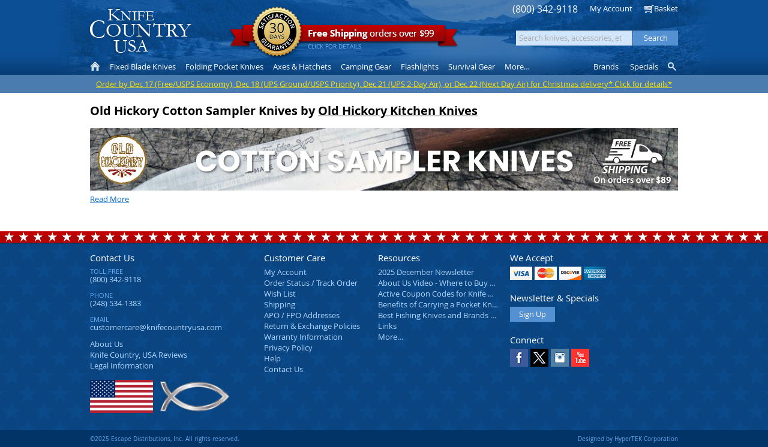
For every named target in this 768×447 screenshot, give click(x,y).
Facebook (519, 358)
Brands (606, 66)
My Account (611, 8)
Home (95, 66)
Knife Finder (673, 66)
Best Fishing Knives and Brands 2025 (442, 315)
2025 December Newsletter (426, 272)
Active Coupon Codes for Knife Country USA (455, 293)
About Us (106, 344)
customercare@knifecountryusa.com (156, 327)
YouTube (580, 358)
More (517, 66)
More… (390, 336)
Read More (109, 199)
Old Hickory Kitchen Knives (398, 110)
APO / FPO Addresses (302, 315)
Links (387, 326)
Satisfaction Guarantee (277, 32)
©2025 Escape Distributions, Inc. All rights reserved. (164, 438)
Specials (644, 66)
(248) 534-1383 (115, 303)
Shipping (279, 304)
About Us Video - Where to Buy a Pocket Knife (459, 282)
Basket (666, 8)
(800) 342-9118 (545, 9)
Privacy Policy (288, 347)
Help (272, 358)
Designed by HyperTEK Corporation (628, 438)
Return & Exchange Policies (312, 326)
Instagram (560, 358)
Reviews (138, 354)
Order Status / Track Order (311, 282)
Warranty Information (303, 336)
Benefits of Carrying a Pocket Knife (439, 304)
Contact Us (112, 258)
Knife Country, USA (140, 31)
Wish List (280, 293)
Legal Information (122, 365)
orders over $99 (344, 36)
